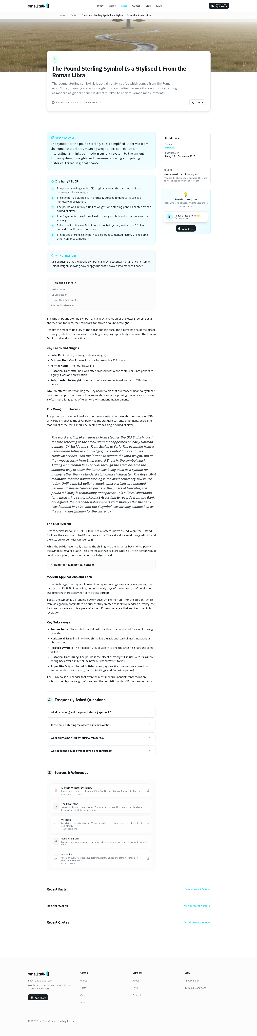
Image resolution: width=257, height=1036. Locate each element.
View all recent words (197, 905)
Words (112, 5)
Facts (124, 5)
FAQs (159, 5)
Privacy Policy (192, 980)
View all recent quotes (197, 922)
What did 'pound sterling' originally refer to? (101, 737)
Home (62, 15)
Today (100, 5)
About (136, 980)
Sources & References (62, 305)
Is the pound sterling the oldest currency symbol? (101, 724)
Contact (137, 995)
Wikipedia (170, 147)
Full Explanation (59, 294)
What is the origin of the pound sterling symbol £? (101, 711)
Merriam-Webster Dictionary (180, 174)
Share (197, 102)
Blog (148, 5)
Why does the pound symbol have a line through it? (101, 750)
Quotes (136, 5)
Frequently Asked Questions (65, 300)
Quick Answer (58, 289)
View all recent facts (198, 889)
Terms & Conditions (195, 987)
